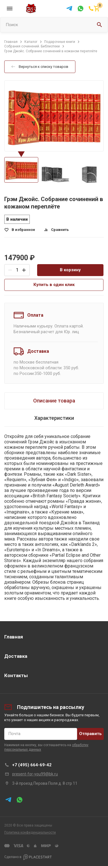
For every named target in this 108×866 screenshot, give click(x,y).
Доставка (15, 656)
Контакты (16, 675)
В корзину (70, 269)
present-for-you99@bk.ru (35, 774)
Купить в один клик (54, 284)
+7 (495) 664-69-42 (32, 764)
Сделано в (28, 857)
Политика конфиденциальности (30, 832)
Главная (13, 637)
